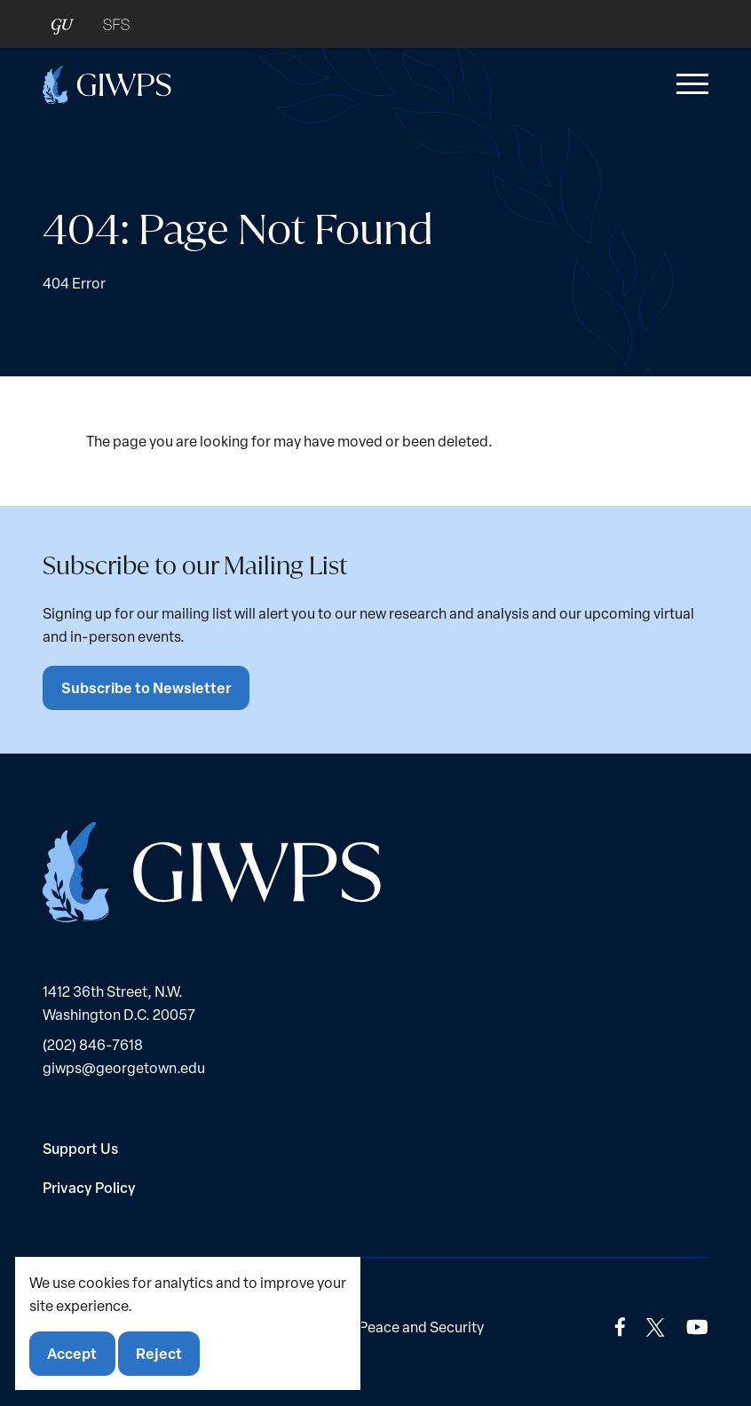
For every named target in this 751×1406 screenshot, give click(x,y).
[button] (688, 84)
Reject (159, 1353)
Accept (72, 1353)
